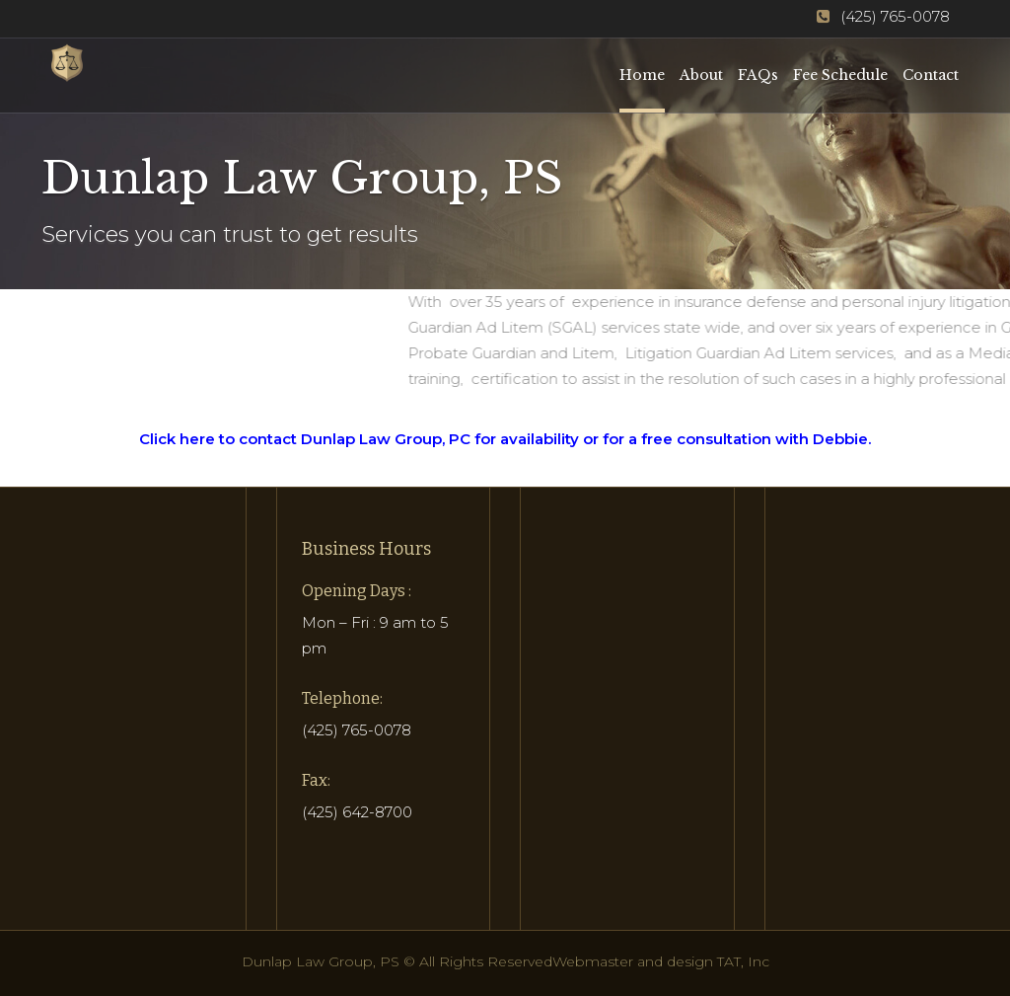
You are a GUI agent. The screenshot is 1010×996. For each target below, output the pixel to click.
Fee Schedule (840, 75)
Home (642, 75)
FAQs (758, 75)
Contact (930, 75)
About (701, 75)
